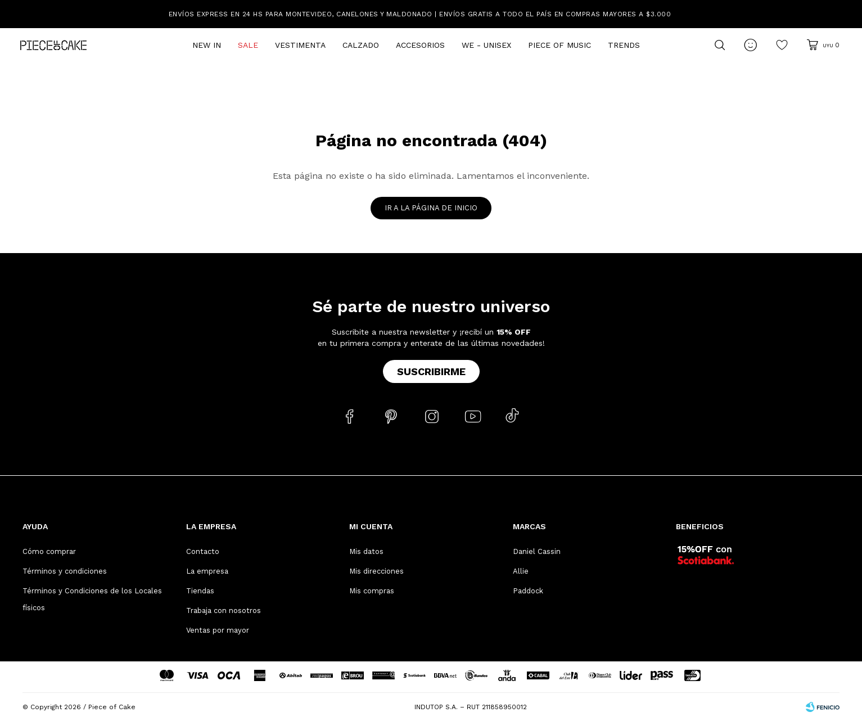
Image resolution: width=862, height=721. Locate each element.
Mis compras (371, 591)
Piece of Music (559, 44)
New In (206, 44)
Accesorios (420, 44)
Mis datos (366, 551)
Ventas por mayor (217, 630)
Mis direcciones (376, 571)
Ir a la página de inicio (431, 208)
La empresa (207, 571)
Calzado (360, 44)
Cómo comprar (49, 551)
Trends (624, 44)
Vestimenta (300, 44)
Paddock (528, 591)
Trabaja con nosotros (223, 610)
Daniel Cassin (537, 551)
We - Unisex (486, 44)
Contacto (202, 551)
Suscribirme (431, 371)
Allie (521, 571)
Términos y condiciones (64, 571)
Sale (248, 44)
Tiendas (200, 591)
